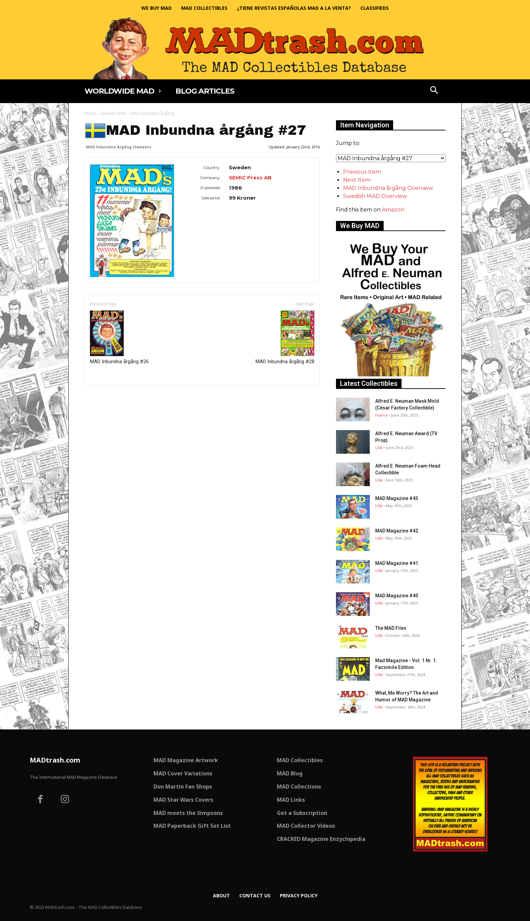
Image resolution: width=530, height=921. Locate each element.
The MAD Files (390, 628)
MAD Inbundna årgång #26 (119, 337)
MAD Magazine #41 (396, 563)
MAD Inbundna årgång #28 (285, 337)
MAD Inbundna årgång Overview (388, 188)
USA (378, 447)
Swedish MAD (113, 113)
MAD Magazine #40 (396, 595)
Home (90, 113)
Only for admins (108, 396)
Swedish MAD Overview (375, 196)
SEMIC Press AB (250, 177)
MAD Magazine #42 (396, 530)
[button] (434, 90)
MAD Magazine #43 (396, 498)
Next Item (356, 180)
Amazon (393, 209)
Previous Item (362, 172)
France (381, 415)
